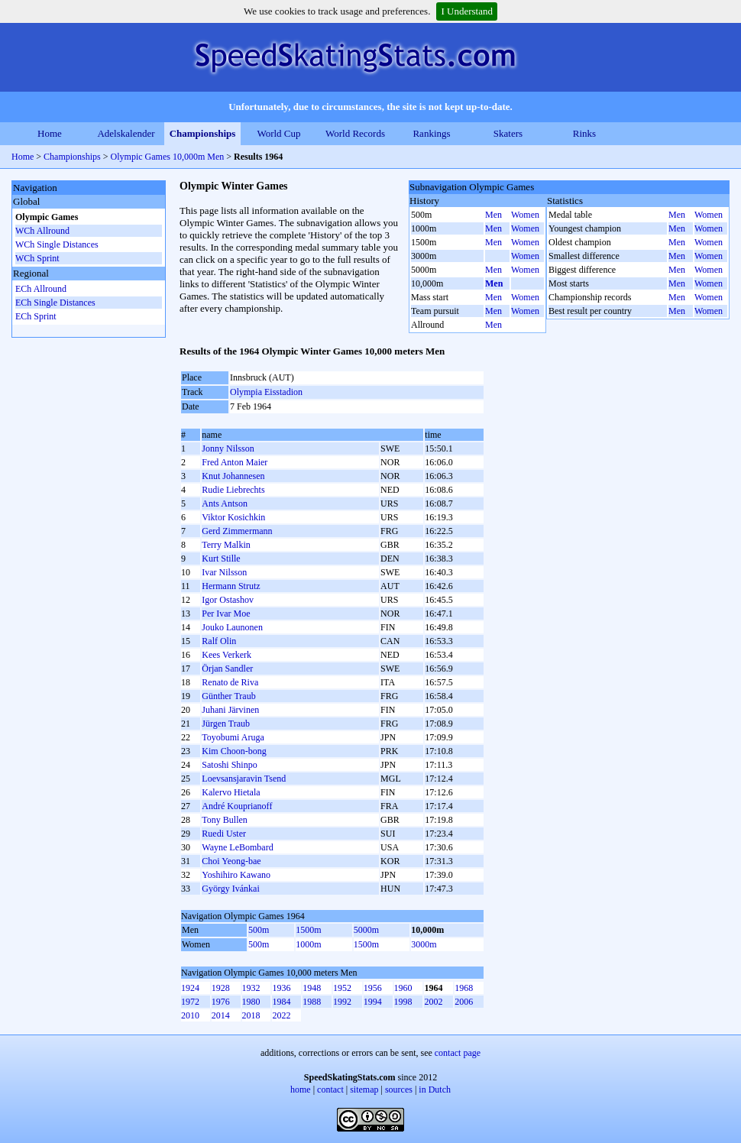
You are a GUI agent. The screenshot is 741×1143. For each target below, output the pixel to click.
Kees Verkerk (226, 654)
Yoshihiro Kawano (236, 874)
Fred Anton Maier (234, 462)
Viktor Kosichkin (233, 517)
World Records (355, 133)
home (300, 1089)
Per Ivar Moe (226, 613)
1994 (373, 1001)
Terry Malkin (226, 544)
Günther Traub (228, 696)
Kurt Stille (221, 558)
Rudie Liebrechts (233, 489)
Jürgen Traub (226, 723)
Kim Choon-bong (234, 751)
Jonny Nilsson (228, 448)
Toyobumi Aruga (233, 737)
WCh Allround (42, 230)
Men (493, 214)
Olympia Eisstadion (266, 392)
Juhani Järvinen (230, 709)
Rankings (431, 133)
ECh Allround (40, 288)
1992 (342, 1001)
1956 (373, 988)
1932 (251, 988)
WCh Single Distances (57, 244)
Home (49, 133)
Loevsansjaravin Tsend (244, 778)
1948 (312, 988)
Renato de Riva (230, 682)
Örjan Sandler (227, 668)
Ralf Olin (219, 641)
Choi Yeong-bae (231, 861)
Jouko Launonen (232, 627)
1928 (221, 988)
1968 (464, 988)
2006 (464, 1001)
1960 (403, 988)
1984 (281, 1001)
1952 (342, 988)
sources (399, 1089)
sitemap (364, 1089)
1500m (308, 929)
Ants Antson (225, 503)
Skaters (508, 133)
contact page (458, 1052)
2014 (221, 1015)
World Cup (278, 133)
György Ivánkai (230, 888)
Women (525, 214)
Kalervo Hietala (231, 792)
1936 (281, 988)
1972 (190, 1001)
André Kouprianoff (237, 806)
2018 (251, 1015)
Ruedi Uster (224, 833)
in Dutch (435, 1089)
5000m (366, 929)
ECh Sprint (36, 316)
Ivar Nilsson (224, 572)
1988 (312, 1001)
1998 (403, 1001)
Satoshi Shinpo (229, 764)
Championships (203, 133)
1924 (190, 988)
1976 (221, 1001)
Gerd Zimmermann (237, 531)
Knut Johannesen (233, 476)
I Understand (467, 11)
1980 (251, 1001)
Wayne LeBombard (237, 847)
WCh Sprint (37, 258)
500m (258, 929)
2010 (190, 1015)
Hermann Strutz (231, 586)
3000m (423, 944)
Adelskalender (125, 133)
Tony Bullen (225, 819)
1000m (308, 944)
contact (330, 1089)
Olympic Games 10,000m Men (168, 156)
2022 (281, 1015)
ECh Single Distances (55, 302)
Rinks (584, 133)
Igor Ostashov (228, 599)
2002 (433, 1001)
